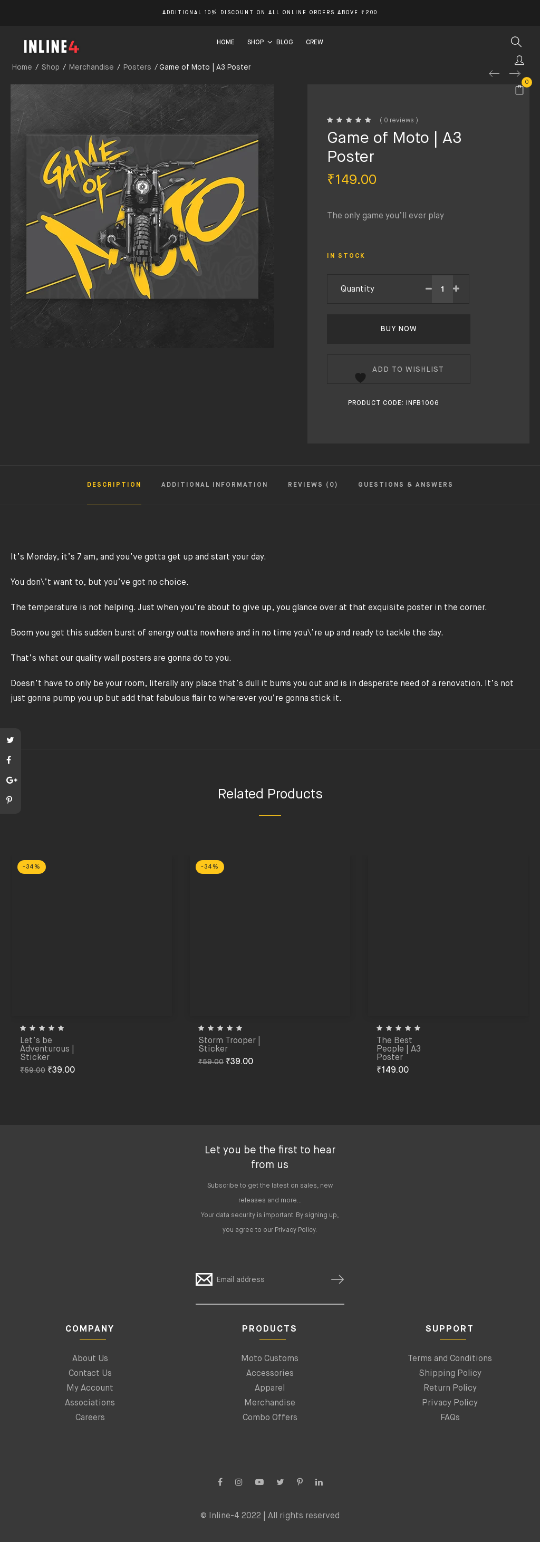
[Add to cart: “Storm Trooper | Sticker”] (326, 1025)
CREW (314, 43)
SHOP (255, 43)
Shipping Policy (450, 1374)
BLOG (284, 43)
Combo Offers (270, 1418)
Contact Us (90, 1374)
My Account (89, 1388)
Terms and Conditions (450, 1359)
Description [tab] (114, 485)
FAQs (450, 1418)
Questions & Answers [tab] (406, 485)
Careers (90, 1418)
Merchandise (269, 1403)
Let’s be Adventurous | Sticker (47, 1049)
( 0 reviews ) (399, 121)
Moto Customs (269, 1359)
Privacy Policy (295, 1230)
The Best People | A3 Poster (399, 1049)
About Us (90, 1359)
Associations (90, 1403)
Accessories (270, 1374)
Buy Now (398, 329)
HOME (226, 43)
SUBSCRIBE (333, 1280)
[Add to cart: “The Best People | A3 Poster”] (504, 1034)
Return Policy (450, 1388)
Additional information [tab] (214, 485)
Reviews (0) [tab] (313, 485)
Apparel (270, 1388)
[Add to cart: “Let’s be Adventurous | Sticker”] (147, 1034)
